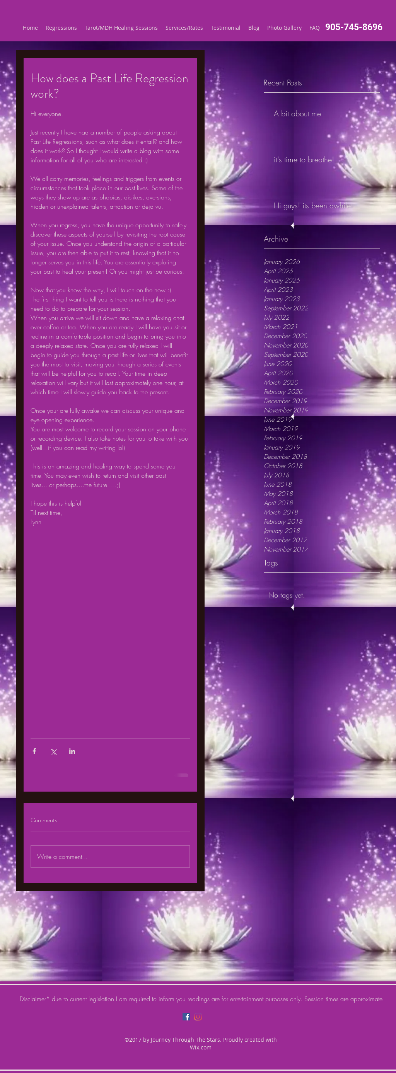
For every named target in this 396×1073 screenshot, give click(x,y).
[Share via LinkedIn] (72, 751)
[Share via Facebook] (34, 751)
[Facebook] (186, 1016)
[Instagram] (198, 1016)
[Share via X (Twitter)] (53, 751)
